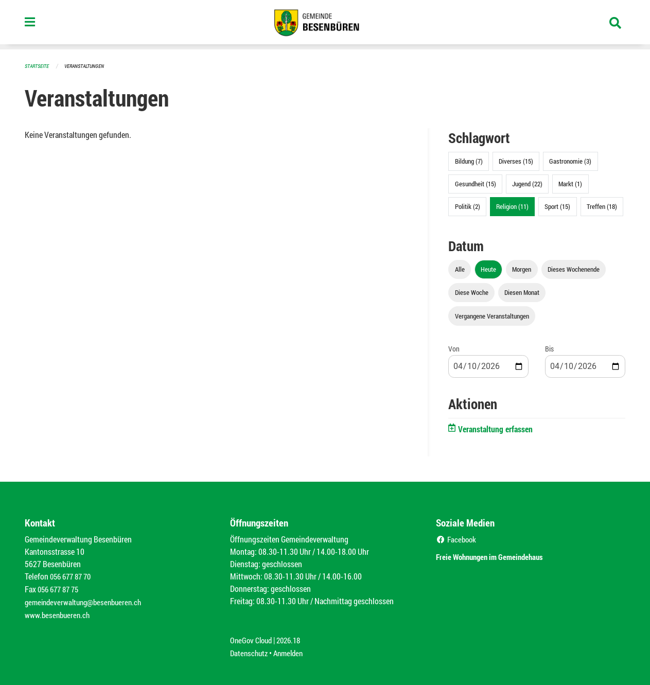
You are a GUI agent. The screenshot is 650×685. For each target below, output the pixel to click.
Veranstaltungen (88, 65)
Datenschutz (250, 649)
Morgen (521, 269)
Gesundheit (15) (475, 183)
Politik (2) (467, 206)
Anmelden (292, 649)
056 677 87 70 (73, 575)
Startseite (38, 65)
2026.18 (292, 637)
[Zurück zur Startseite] (325, 24)
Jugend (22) (527, 183)
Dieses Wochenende (574, 269)
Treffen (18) (602, 206)
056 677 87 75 (60, 588)
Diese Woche (471, 292)
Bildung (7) (469, 160)
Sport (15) (557, 206)
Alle (460, 269)
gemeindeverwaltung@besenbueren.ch (87, 600)
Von (454, 348)
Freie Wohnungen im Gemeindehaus (504, 555)
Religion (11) (512, 206)
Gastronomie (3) (570, 160)
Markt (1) (570, 183)
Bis (549, 348)
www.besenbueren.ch (59, 612)
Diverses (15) (516, 160)
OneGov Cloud (252, 637)
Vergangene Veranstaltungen (492, 315)
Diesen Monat (521, 292)
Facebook (457, 538)
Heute (488, 269)
